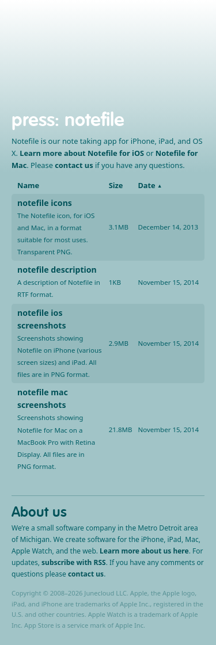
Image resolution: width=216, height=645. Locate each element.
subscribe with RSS (73, 562)
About (168, 55)
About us (39, 511)
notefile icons (44, 202)
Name (28, 185)
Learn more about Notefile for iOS (82, 153)
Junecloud (107, 34)
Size (116, 185)
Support (132, 55)
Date (146, 185)
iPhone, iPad (61, 55)
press (33, 119)
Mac (101, 55)
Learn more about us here (144, 551)
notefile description (57, 269)
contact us (74, 165)
